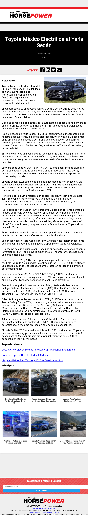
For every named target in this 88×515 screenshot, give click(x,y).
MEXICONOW (38, 508)
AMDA (44, 58)
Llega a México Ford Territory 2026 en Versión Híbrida (32, 360)
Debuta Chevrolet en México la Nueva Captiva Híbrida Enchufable (38, 349)
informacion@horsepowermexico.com (44, 512)
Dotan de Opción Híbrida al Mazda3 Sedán (25, 355)
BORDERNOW (49, 508)
